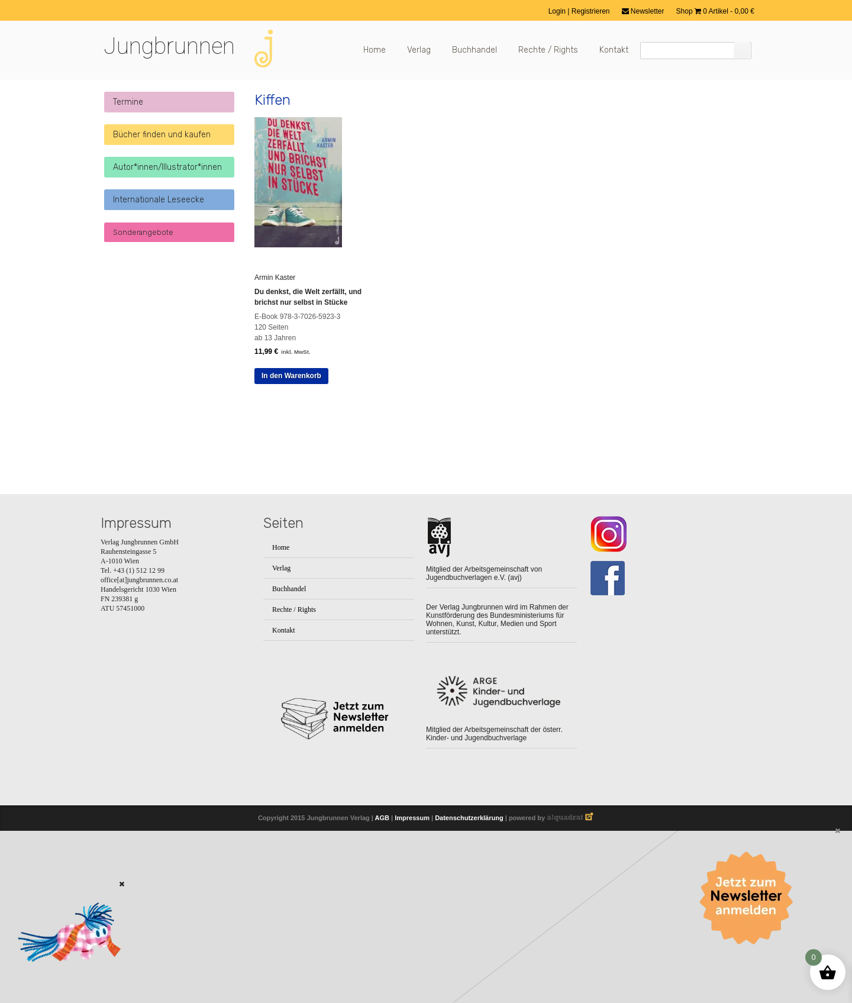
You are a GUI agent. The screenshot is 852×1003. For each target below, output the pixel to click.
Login (558, 11)
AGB (382, 817)
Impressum (412, 817)
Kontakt (613, 50)
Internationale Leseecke (158, 200)
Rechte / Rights (548, 50)
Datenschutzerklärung (469, 817)
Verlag (419, 50)
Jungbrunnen (169, 46)
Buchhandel (474, 50)
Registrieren (591, 11)
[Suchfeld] (695, 50)
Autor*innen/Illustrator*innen (167, 167)
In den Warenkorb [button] (291, 376)
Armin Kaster (274, 277)
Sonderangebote (143, 232)
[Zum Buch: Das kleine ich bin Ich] (65, 977)
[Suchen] (742, 50)
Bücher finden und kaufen (162, 135)
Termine (128, 102)
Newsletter (643, 11)
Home (374, 50)
